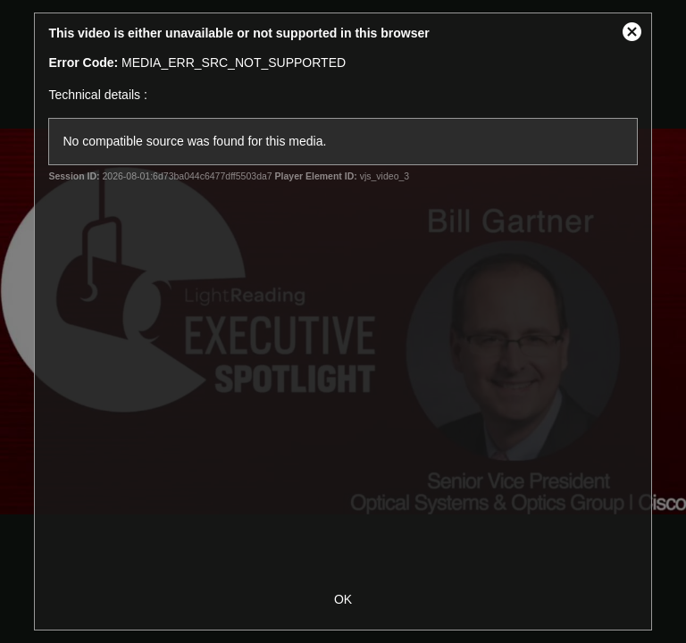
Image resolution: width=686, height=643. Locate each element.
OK (343, 599)
